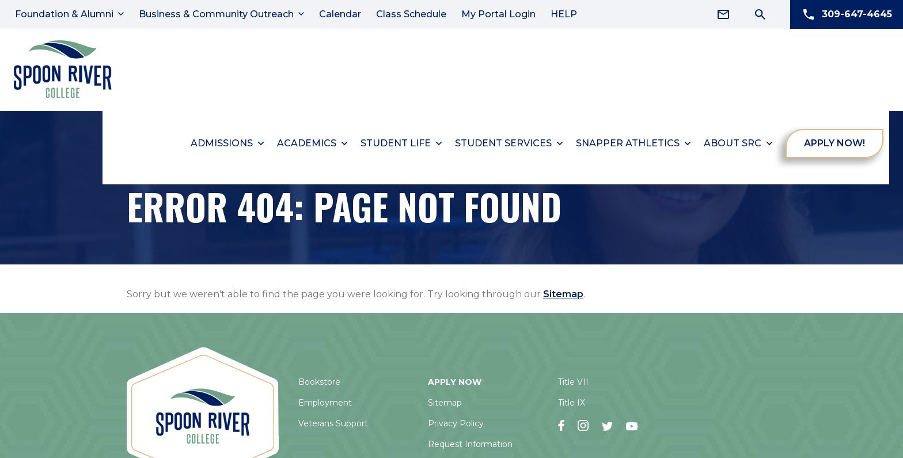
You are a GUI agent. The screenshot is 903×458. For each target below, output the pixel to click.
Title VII (573, 379)
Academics (314, 140)
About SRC (739, 140)
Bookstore (319, 379)
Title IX (571, 400)
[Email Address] (723, 14)
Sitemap (563, 291)
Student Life (402, 140)
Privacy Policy (456, 420)
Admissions (228, 140)
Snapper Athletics (634, 140)
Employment (325, 400)
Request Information (470, 441)
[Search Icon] (760, 14)
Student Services (510, 140)
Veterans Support (333, 420)
